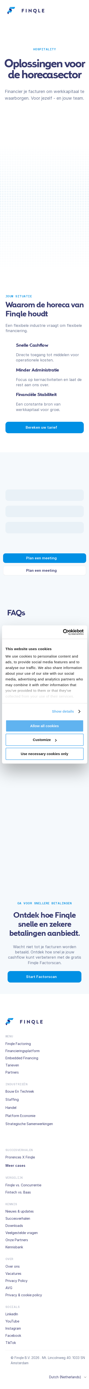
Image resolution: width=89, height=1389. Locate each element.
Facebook (13, 1335)
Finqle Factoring (18, 1044)
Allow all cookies (44, 726)
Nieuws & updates (19, 1211)
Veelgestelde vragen (21, 1233)
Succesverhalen (17, 1218)
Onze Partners (16, 1240)
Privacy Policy (16, 1281)
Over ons (12, 1266)
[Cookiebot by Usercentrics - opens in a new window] (63, 632)
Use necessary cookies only (44, 754)
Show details (63, 711)
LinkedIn (11, 1314)
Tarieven (12, 1065)
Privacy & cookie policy (23, 1295)
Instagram (13, 1328)
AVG (8, 1288)
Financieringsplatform (22, 1051)
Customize (44, 740)
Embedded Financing (21, 1058)
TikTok (10, 1343)
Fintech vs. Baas (18, 1192)
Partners (12, 1072)
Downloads (14, 1226)
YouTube (12, 1321)
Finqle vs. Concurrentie (23, 1185)
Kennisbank (14, 1247)
